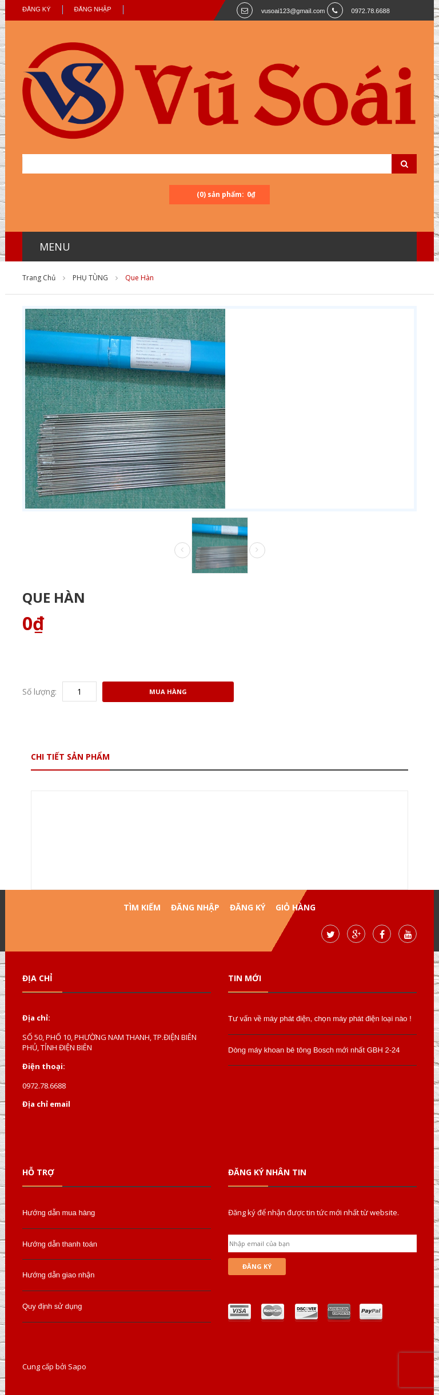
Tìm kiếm (142, 907)
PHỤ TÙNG (90, 278)
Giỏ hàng (296, 907)
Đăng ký (36, 9)
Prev (182, 550)
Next (257, 550)
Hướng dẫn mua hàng (58, 1212)
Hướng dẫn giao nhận (58, 1275)
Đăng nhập (92, 9)
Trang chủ (38, 278)
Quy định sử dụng (52, 1306)
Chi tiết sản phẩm (70, 756)
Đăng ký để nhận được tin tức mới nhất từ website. (313, 1212)
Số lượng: (39, 691)
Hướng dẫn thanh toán (59, 1244)
